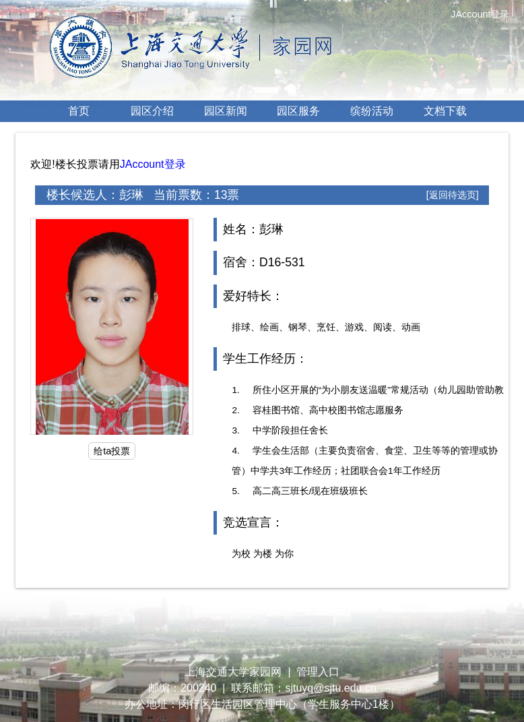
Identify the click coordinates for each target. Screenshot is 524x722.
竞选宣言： (253, 522)
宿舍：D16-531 (264, 262)
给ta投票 (112, 451)
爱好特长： (253, 296)
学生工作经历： (265, 358)
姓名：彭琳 (253, 229)
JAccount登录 (153, 164)
